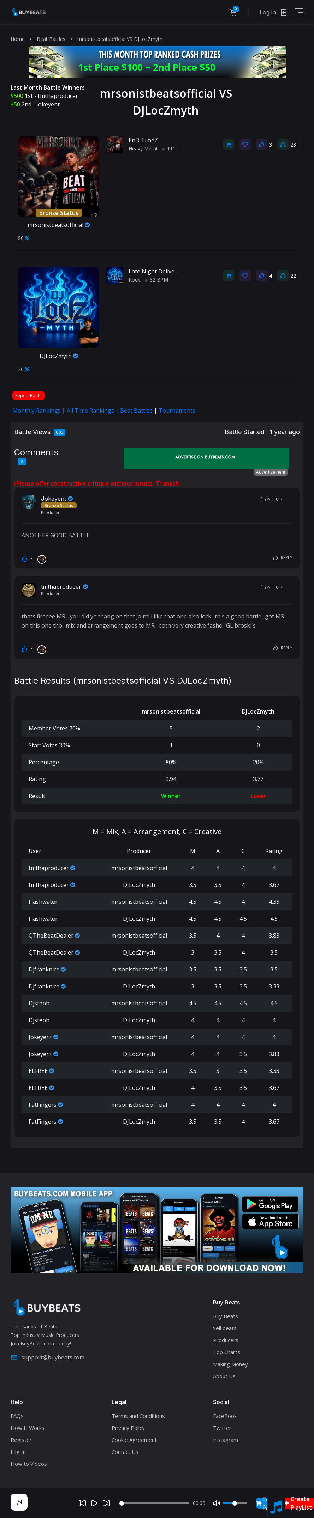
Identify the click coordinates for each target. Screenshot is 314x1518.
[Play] (94, 1503)
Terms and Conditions (138, 1415)
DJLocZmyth (59, 356)
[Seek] (154, 1503)
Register (21, 1439)
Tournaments (177, 410)
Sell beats (225, 1328)
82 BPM (156, 279)
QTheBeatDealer (51, 935)
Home (18, 39)
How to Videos (29, 1463)
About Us (224, 1376)
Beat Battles (51, 39)
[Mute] (216, 1503)
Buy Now (266, 1503)
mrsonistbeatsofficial (59, 225)
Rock (134, 279)
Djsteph (39, 1003)
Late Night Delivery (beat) (163, 271)
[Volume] (235, 1503)
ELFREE (38, 1071)
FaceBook (225, 1415)
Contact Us (125, 1451)
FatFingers (43, 1105)
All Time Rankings (90, 410)
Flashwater (43, 902)
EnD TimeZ (143, 140)
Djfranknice (44, 969)
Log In (18, 1451)
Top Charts (226, 1352)
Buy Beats (225, 1316)
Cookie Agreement (134, 1439)
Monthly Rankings (36, 410)
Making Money (230, 1364)
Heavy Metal (143, 148)
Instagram (225, 1439)
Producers (225, 1340)
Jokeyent (48, 104)
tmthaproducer (58, 96)
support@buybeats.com (47, 1357)
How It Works (28, 1427)
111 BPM (175, 148)
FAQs (17, 1415)
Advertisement (270, 472)
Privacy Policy (128, 1427)
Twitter (222, 1427)
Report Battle (28, 396)
